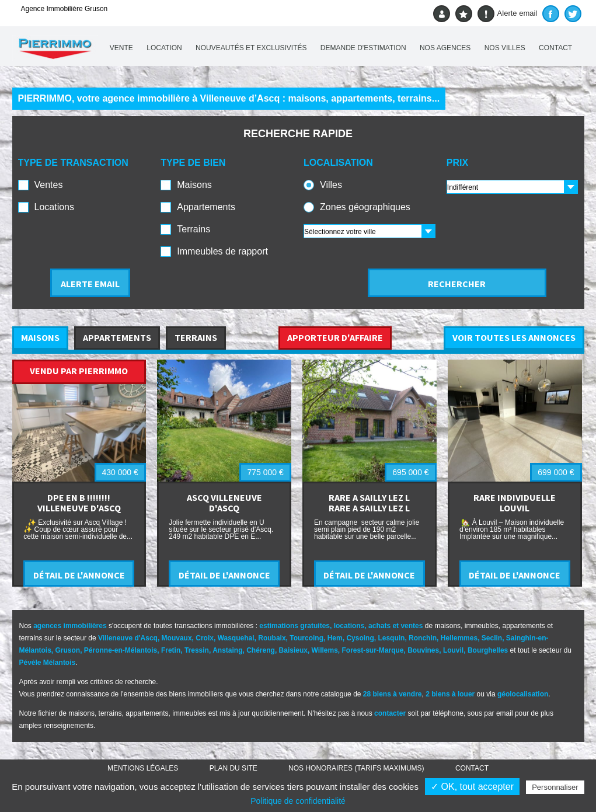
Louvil (453, 650)
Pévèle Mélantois (47, 662)
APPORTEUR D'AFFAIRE (335, 337)
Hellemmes (459, 638)
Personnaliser (555, 787)
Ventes (48, 185)
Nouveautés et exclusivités (251, 48)
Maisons (194, 185)
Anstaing (227, 650)
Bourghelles (488, 650)
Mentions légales (142, 768)
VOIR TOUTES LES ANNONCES (514, 337)
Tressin (196, 650)
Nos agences (445, 48)
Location (164, 48)
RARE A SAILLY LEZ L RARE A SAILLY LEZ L (369, 502)
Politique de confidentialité (298, 801)
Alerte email (508, 13)
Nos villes (505, 48)
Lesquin (391, 638)
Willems (325, 650)
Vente (121, 48)
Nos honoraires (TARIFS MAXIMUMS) (356, 768)
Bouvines (423, 650)
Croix (205, 638)
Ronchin (423, 638)
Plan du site (233, 768)
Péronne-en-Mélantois (120, 650)
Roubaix (271, 638)
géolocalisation (522, 694)
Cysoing (360, 638)
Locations (54, 207)
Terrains (193, 229)
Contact (555, 48)
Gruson (68, 650)
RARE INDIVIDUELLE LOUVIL (514, 502)
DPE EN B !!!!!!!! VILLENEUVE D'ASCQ (79, 502)
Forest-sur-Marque (373, 650)
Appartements (206, 207)
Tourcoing (306, 638)
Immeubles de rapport (222, 251)
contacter (390, 713)
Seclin (492, 638)
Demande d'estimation (363, 48)
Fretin (170, 650)
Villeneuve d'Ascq (128, 638)
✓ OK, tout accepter (472, 787)
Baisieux (293, 650)
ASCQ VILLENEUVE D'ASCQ (224, 502)
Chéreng (260, 650)
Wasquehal (236, 638)
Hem (335, 638)
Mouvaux (177, 638)
